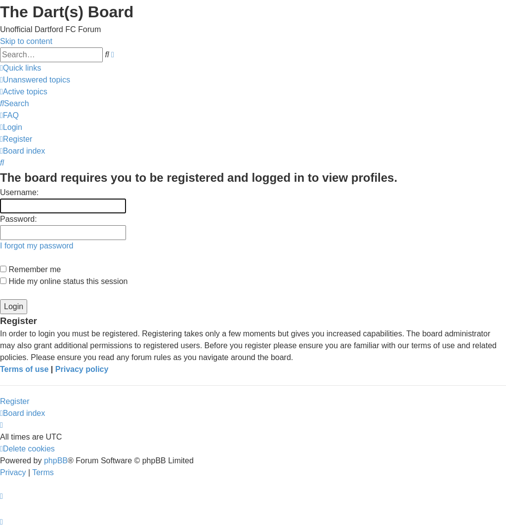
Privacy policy (82, 369)
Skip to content (26, 41)
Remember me (30, 269)
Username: (19, 192)
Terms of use (24, 369)
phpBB (56, 460)
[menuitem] (35, 80)
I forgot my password (37, 246)
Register (15, 401)
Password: (18, 219)
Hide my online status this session (63, 281)
